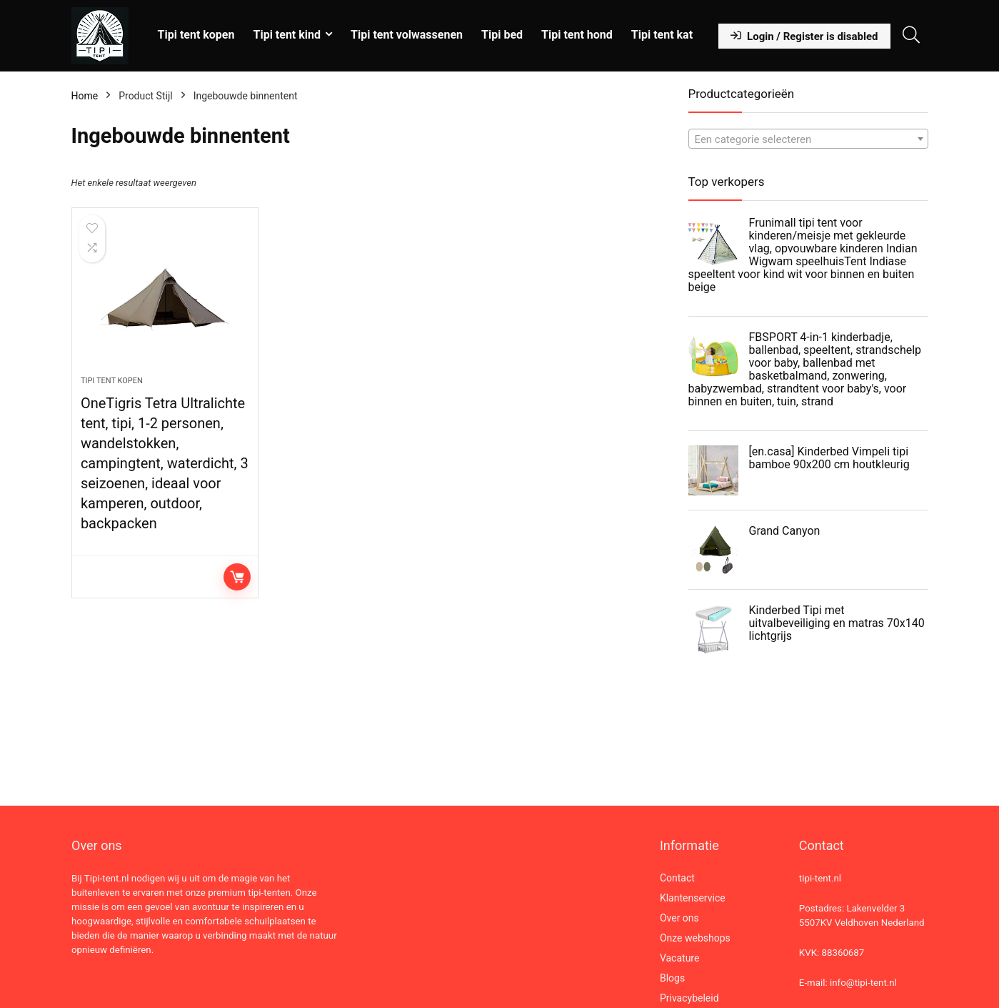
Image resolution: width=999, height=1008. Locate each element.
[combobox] (808, 139)
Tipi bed (502, 34)
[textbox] (808, 139)
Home (85, 96)
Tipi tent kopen (196, 34)
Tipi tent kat (662, 34)
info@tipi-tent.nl (863, 982)
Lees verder (237, 576)
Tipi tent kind (287, 34)
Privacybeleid (689, 998)
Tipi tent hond (577, 34)
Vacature (680, 958)
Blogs (672, 978)
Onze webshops (695, 938)
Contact (677, 878)
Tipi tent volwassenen (407, 34)
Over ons (679, 918)
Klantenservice (693, 898)
